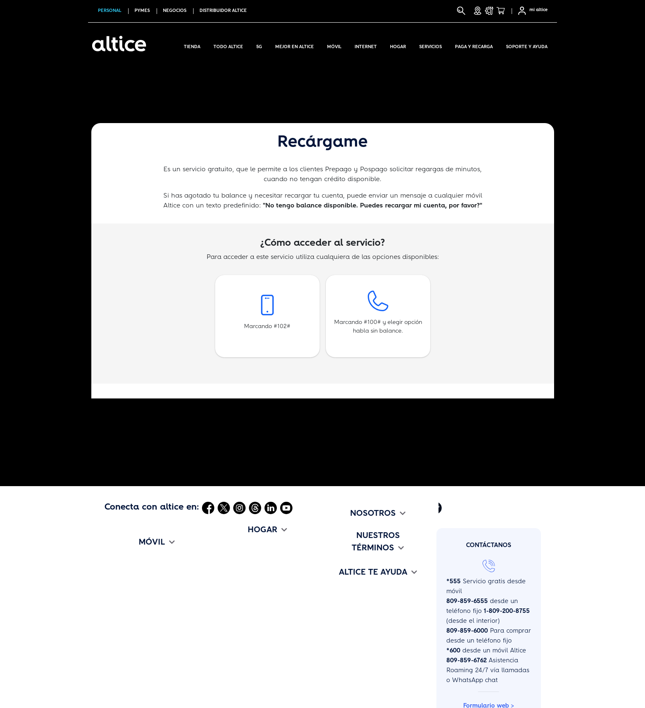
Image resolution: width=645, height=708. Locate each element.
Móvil (334, 45)
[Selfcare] (519, 10)
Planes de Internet (242, 564)
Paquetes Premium (243, 593)
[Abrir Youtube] (286, 507)
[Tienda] (503, 10)
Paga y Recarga (474, 45)
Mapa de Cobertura (134, 679)
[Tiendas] (477, 10)
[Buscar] (461, 10)
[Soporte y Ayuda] (489, 10)
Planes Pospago (128, 578)
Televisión (229, 578)
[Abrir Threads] (255, 507)
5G (259, 45)
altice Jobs (341, 578)
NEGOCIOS (174, 10)
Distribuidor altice (223, 10)
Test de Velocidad (241, 679)
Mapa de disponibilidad (251, 665)
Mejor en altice (294, 45)
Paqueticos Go (125, 607)
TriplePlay (230, 549)
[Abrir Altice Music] (419, 507)
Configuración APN (132, 693)
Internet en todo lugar (137, 564)
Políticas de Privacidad (360, 679)
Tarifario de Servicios (357, 636)
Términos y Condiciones (360, 621)
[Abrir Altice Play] (436, 507)
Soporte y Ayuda (527, 45)
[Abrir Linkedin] (270, 507)
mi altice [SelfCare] (538, 10)
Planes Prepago (128, 593)
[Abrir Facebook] (208, 507)
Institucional (344, 549)
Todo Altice (228, 45)
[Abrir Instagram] (239, 507)
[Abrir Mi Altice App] (401, 507)
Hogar (398, 45)
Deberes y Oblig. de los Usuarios (375, 665)
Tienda (192, 45)
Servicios (430, 45)
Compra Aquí (123, 549)
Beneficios (119, 650)
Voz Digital (231, 607)
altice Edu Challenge (357, 593)
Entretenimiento (238, 621)
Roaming (117, 621)
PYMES (142, 10)
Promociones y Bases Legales (370, 650)
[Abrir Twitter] (224, 507)
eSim (111, 636)
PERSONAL (109, 10)
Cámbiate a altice (131, 665)
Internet (366, 45)
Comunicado (344, 564)
